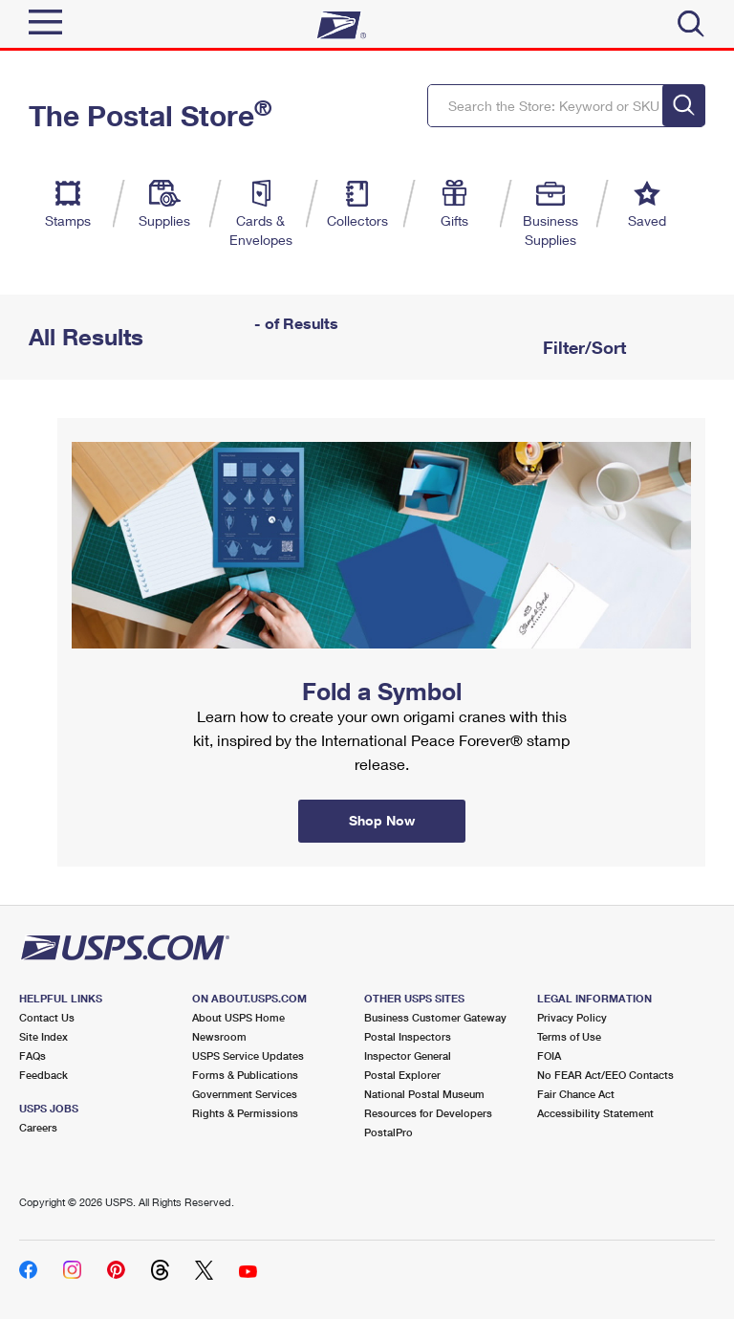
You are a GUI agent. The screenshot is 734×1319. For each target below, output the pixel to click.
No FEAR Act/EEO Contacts (605, 1074)
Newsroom (219, 1036)
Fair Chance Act (576, 1094)
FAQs (32, 1055)
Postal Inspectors (407, 1036)
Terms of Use (569, 1036)
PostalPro (388, 1132)
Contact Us (47, 1017)
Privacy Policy (572, 1017)
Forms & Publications (245, 1074)
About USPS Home (238, 1017)
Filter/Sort (582, 347)
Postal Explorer (402, 1074)
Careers (38, 1127)
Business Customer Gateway (435, 1017)
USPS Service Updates (248, 1055)
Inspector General (407, 1055)
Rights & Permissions (245, 1113)
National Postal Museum (424, 1094)
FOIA (549, 1055)
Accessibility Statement (595, 1113)
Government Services (244, 1094)
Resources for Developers (428, 1113)
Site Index (43, 1036)
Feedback (43, 1074)
